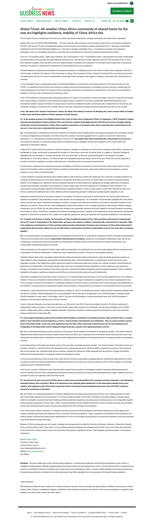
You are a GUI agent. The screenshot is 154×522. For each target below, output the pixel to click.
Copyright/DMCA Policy (97, 513)
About (29, 513)
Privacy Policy (113, 513)
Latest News (26, 21)
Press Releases (43, 21)
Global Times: (31, 439)
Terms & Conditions (78, 513)
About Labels (61, 21)
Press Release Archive (42, 513)
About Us (89, 21)
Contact (76, 21)
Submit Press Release (61, 513)
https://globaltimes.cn (35, 451)
